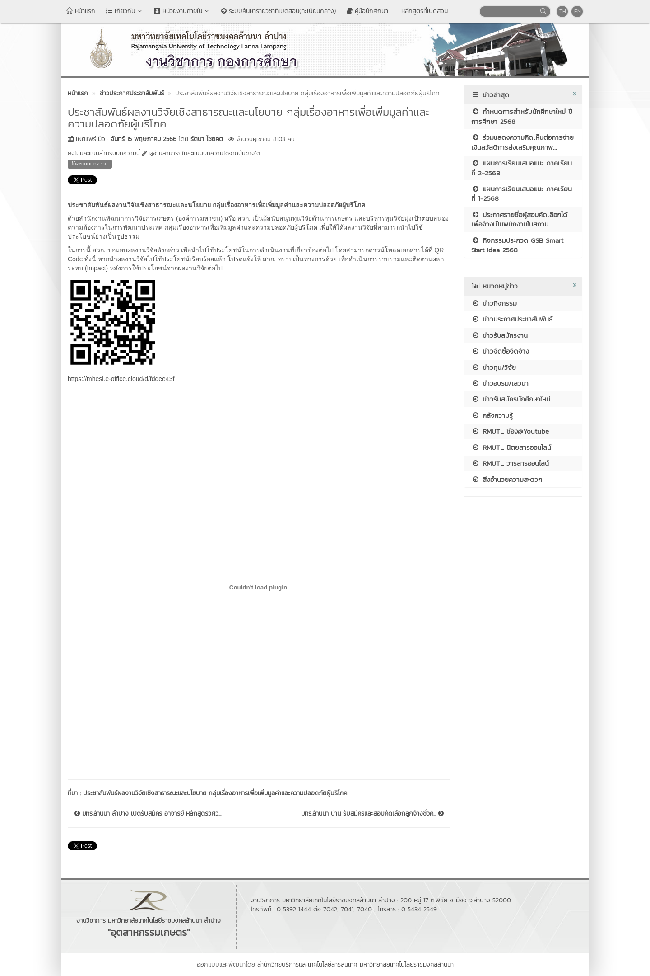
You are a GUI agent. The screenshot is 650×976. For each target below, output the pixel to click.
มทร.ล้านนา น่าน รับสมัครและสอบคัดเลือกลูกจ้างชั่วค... (372, 813)
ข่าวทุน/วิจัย (493, 367)
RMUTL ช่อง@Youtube (510, 431)
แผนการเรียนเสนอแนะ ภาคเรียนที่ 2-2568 (521, 168)
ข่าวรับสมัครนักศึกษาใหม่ (510, 399)
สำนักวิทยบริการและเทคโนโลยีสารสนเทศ (307, 964)
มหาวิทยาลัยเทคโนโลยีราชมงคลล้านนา (407, 964)
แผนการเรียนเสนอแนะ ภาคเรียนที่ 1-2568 (521, 193)
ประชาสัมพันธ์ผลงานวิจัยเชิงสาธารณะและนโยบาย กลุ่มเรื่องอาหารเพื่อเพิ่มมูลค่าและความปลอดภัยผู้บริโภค (215, 793)
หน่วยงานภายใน (182, 11)
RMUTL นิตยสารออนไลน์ (511, 447)
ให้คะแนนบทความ (90, 163)
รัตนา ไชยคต (206, 139)
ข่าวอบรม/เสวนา (500, 383)
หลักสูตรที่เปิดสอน (423, 11)
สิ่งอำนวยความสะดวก (506, 479)
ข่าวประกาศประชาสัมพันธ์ (511, 319)
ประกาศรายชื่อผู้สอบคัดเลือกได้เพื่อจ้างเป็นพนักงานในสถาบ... (519, 219)
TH (562, 11)
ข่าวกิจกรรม (494, 303)
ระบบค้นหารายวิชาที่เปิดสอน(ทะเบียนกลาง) (278, 11)
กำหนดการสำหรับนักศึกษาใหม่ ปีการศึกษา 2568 (521, 116)
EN (577, 11)
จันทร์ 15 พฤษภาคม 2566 (143, 139)
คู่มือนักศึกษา (367, 11)
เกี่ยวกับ (125, 11)
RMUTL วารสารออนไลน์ (510, 463)
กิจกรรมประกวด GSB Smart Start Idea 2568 (517, 245)
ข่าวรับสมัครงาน (499, 335)
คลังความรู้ (492, 415)
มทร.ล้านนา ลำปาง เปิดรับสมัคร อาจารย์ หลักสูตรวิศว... (147, 813)
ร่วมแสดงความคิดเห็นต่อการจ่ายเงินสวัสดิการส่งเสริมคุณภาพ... (522, 142)
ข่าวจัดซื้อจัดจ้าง (500, 351)
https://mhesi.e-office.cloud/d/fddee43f (121, 378)
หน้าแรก (80, 11)
